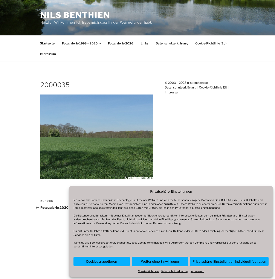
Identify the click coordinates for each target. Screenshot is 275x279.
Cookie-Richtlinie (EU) (210, 43)
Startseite (47, 43)
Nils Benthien (75, 15)
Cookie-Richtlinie (148, 271)
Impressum (197, 271)
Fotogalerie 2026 (120, 43)
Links (144, 43)
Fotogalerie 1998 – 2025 (82, 43)
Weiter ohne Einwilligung (160, 262)
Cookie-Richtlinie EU (213, 87)
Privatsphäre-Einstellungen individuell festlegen (229, 262)
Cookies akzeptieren (101, 262)
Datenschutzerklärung (167, 223)
